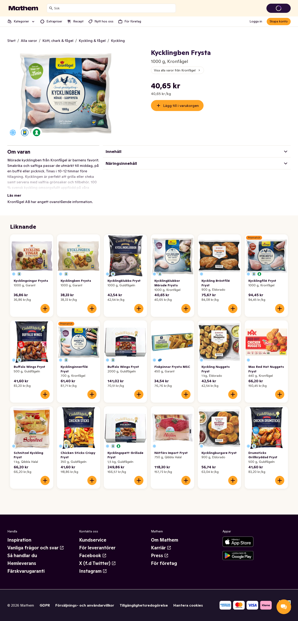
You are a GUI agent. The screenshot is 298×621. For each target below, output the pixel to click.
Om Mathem (164, 540)
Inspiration (19, 540)
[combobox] (114, 8)
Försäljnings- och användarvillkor (84, 605)
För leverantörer (97, 548)
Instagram (93, 571)
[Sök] (51, 8)
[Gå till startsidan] (23, 8)
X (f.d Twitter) (97, 563)
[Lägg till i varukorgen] (45, 308)
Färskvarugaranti (26, 571)
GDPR (45, 605)
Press (160, 556)
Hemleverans (21, 563)
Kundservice (92, 540)
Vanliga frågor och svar (35, 548)
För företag (164, 563)
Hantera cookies (188, 605)
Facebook (93, 556)
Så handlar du (22, 556)
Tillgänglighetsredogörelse (144, 605)
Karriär (161, 548)
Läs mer (14, 195)
